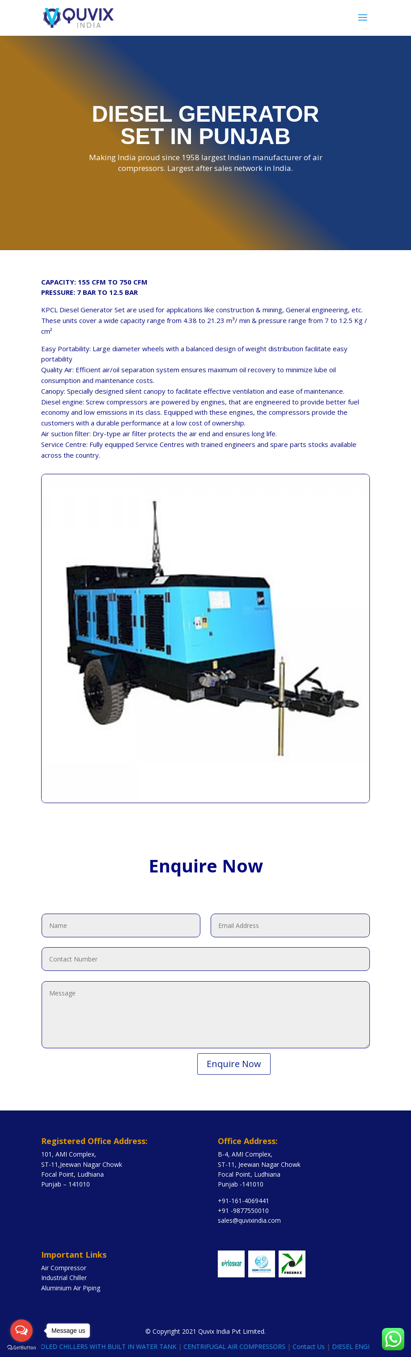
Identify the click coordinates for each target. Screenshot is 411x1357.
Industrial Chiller (64, 1277)
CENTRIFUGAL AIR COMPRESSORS (241, 1346)
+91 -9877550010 (243, 1210)
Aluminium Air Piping (70, 1288)
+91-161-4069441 (243, 1200)
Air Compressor (63, 1267)
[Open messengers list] (21, 1330)
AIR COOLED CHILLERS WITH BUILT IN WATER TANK (105, 1346)
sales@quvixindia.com (249, 1220)
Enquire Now (234, 1064)
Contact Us (316, 1346)
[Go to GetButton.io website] (21, 1348)
